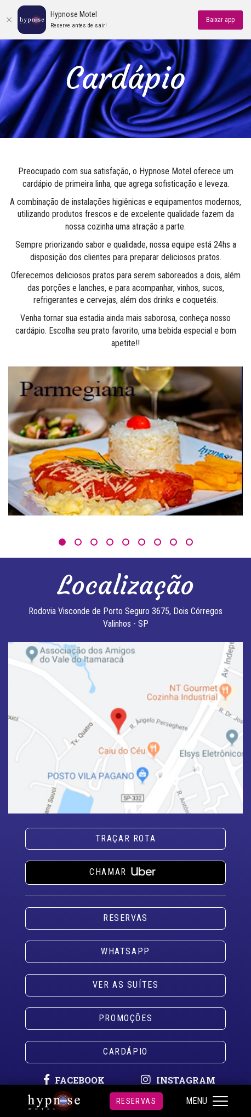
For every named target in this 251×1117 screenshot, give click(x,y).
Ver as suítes (126, 984)
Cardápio (125, 1051)
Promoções (125, 1018)
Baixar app (220, 20)
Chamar (125, 870)
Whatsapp (125, 951)
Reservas (136, 1101)
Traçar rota (125, 838)
